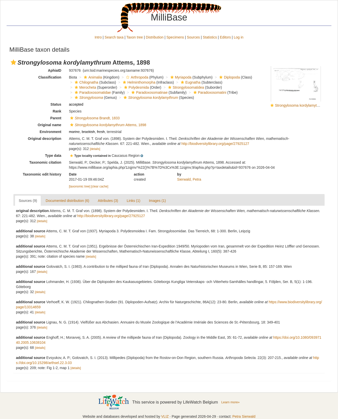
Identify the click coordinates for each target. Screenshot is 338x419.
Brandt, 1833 (94, 118)
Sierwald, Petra (189, 179)
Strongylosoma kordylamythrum (300, 105)
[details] (95, 149)
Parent (56, 118)
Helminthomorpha (138, 82)
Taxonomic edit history (42, 174)
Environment (51, 132)
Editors (225, 37)
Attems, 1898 (107, 125)
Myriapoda (180, 77)
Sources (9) (28, 201)
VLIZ (165, 416)
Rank (57, 111)
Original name (49, 125)
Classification (49, 77)
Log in (238, 37)
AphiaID (54, 70)
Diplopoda (229, 77)
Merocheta (84, 87)
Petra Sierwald (243, 416)
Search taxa (114, 37)
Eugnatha (190, 82)
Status (55, 104)
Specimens (175, 37)
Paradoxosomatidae (92, 92)
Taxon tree (134, 37)
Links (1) (133, 201)
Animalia (92, 77)
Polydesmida (136, 87)
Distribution (155, 37)
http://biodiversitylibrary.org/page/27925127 (215, 144)
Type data (53, 156)
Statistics (210, 37)
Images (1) (157, 201)
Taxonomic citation (45, 162)
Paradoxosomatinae (149, 92)
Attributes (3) (108, 201)
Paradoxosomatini (209, 92)
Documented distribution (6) (67, 201)
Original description (44, 139)
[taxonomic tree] (79, 186)
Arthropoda (136, 77)
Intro (98, 37)
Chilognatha (85, 82)
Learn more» (230, 402)
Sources (193, 37)
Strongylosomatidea (185, 87)
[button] (13, 62)
